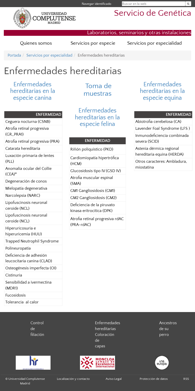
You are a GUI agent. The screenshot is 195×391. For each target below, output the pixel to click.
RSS (186, 379)
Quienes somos (36, 43)
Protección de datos (154, 379)
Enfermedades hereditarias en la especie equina (162, 91)
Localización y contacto (73, 379)
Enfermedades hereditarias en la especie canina (32, 91)
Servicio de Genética (152, 13)
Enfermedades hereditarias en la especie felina (97, 117)
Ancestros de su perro (168, 329)
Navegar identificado (96, 4)
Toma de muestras (97, 90)
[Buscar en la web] (188, 3)
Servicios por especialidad (154, 43)
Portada (14, 55)
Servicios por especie (93, 43)
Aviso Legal (114, 379)
